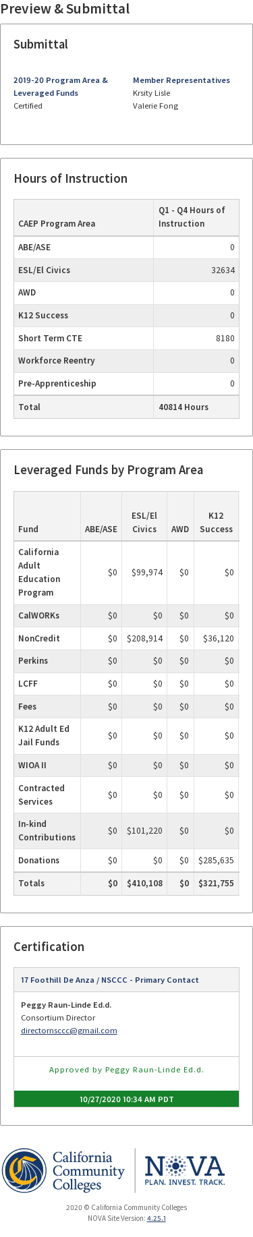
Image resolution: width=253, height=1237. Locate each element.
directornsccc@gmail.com (69, 1030)
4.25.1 (156, 1218)
